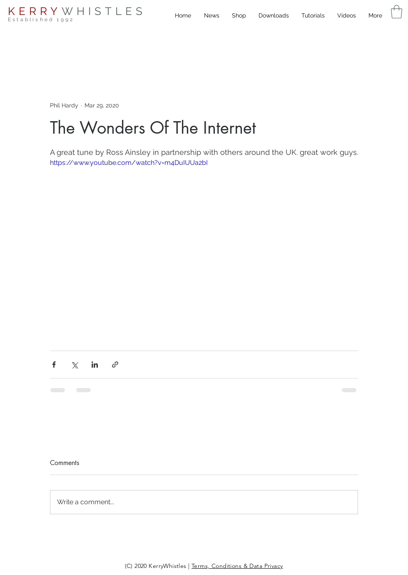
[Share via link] (115, 364)
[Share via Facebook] (54, 364)
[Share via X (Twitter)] (74, 364)
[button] (396, 11)
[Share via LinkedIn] (95, 364)
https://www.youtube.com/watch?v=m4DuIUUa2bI (129, 163)
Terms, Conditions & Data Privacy (237, 566)
